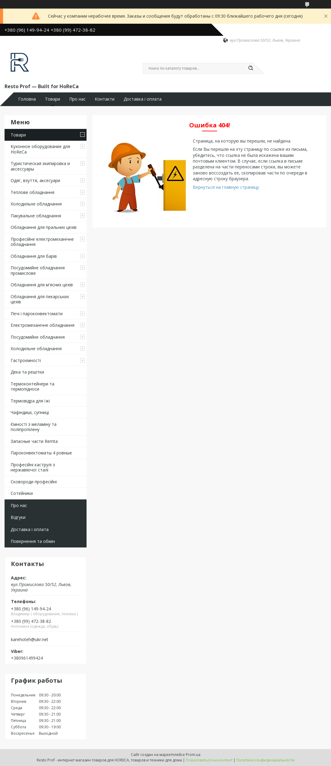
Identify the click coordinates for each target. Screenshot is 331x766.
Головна (27, 99)
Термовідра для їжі (30, 401)
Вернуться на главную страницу (226, 187)
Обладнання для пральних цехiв (44, 227)
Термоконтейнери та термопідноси (32, 386)
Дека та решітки (27, 372)
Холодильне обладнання (36, 204)
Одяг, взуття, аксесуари (35, 180)
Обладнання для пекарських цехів (40, 299)
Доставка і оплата (143, 99)
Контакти (104, 99)
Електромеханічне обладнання (42, 325)
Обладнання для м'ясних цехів (42, 285)
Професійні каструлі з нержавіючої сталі (33, 467)
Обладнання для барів (34, 256)
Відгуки (18, 517)
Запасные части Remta (34, 441)
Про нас (77, 99)
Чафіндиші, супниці (30, 412)
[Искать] (250, 68)
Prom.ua (193, 754)
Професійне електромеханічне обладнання (42, 241)
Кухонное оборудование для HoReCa (40, 149)
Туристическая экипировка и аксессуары (40, 166)
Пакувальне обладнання (36, 216)
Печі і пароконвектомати (37, 313)
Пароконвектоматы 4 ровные (41, 453)
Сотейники (22, 493)
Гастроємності (26, 360)
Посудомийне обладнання (38, 337)
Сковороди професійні (34, 482)
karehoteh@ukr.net (29, 639)
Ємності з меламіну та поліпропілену (33, 427)
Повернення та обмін (33, 541)
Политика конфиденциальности (265, 760)
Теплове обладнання (32, 192)
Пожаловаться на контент (209, 760)
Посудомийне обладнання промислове (38, 270)
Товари (52, 99)
